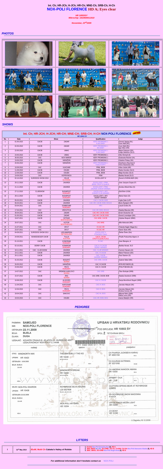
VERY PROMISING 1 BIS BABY (100, 147)
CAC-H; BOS (100, 285)
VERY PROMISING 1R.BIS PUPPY (100, 164)
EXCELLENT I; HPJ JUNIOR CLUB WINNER (100, 192)
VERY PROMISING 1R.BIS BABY (100, 151)
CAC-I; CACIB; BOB (100, 200)
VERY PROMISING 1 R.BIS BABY (100, 142)
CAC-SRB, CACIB (100, 260)
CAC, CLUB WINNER (100, 250)
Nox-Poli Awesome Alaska (117, 449)
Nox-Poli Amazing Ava (98, 447)
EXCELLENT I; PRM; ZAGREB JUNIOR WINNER (100, 188)
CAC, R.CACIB (100, 253)
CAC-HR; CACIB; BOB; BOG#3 (101, 203)
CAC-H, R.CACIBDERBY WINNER (100, 246)
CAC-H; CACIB (100, 280)
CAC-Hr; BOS (100, 293)
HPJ (100, 206)
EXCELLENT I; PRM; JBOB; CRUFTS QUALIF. (101, 183)
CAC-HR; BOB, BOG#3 (100, 210)
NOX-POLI (109, 461)
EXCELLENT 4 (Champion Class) (100, 233)
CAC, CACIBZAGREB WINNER (100, 256)
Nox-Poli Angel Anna (103, 450)
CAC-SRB (100, 271)
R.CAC (100, 241)
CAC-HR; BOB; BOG (100, 298)
